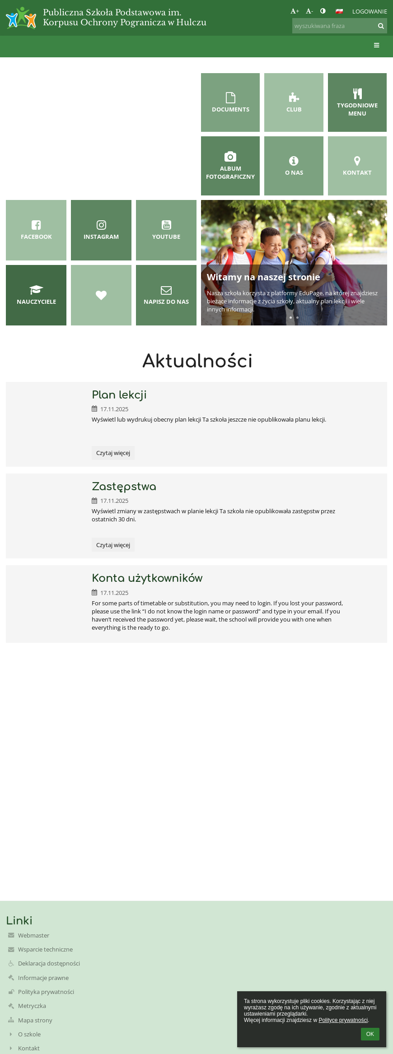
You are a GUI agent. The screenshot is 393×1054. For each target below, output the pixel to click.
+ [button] (294, 11)
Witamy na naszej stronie (263, 277)
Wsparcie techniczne (45, 949)
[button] (339, 11)
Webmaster (33, 935)
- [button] (309, 11)
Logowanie (369, 11)
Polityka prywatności (46, 992)
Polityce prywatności (343, 1020)
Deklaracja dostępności (49, 963)
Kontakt (29, 1048)
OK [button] (370, 1034)
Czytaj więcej (113, 454)
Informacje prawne (43, 978)
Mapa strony (35, 1020)
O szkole (29, 1034)
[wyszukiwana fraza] (339, 25)
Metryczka (32, 1006)
